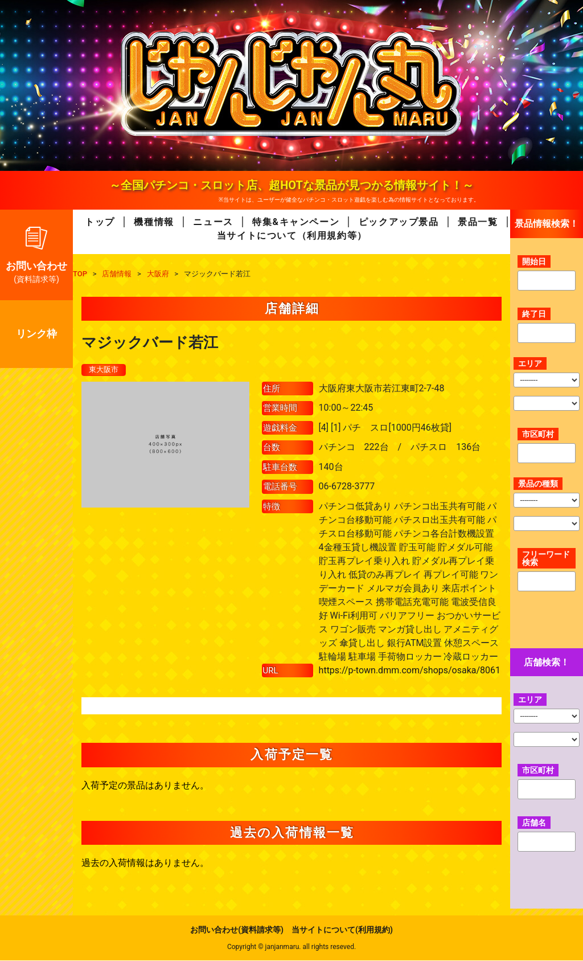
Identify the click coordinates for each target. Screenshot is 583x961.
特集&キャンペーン (295, 221)
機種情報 (154, 221)
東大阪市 (105, 369)
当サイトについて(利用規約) (342, 930)
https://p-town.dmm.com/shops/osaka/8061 (409, 670)
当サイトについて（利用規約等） (292, 235)
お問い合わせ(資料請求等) (237, 930)
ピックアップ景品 (399, 221)
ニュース (213, 221)
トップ (100, 221)
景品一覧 (478, 221)
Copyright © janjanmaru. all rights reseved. (291, 947)
